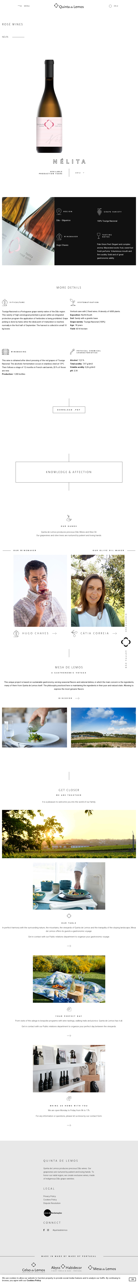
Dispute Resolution (52, 1203)
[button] (113, 6)
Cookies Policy (50, 1199)
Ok (132, 1279)
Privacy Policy (49, 1196)
